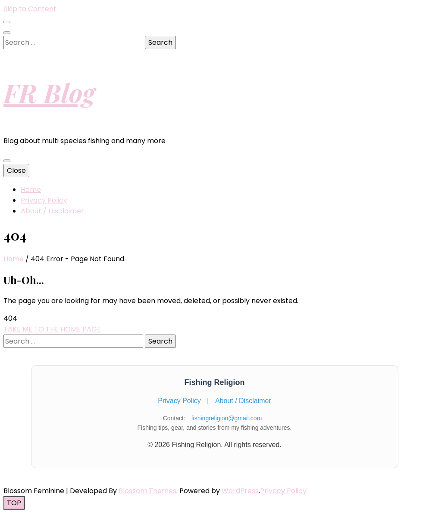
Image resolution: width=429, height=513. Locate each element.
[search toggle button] (6, 32)
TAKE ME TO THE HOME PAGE (52, 329)
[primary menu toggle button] (6, 161)
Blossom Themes (147, 491)
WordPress (240, 491)
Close (16, 170)
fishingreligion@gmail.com (226, 418)
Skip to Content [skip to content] (29, 9)
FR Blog (49, 92)
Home (31, 189)
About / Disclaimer (52, 211)
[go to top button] (14, 503)
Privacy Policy (44, 200)
